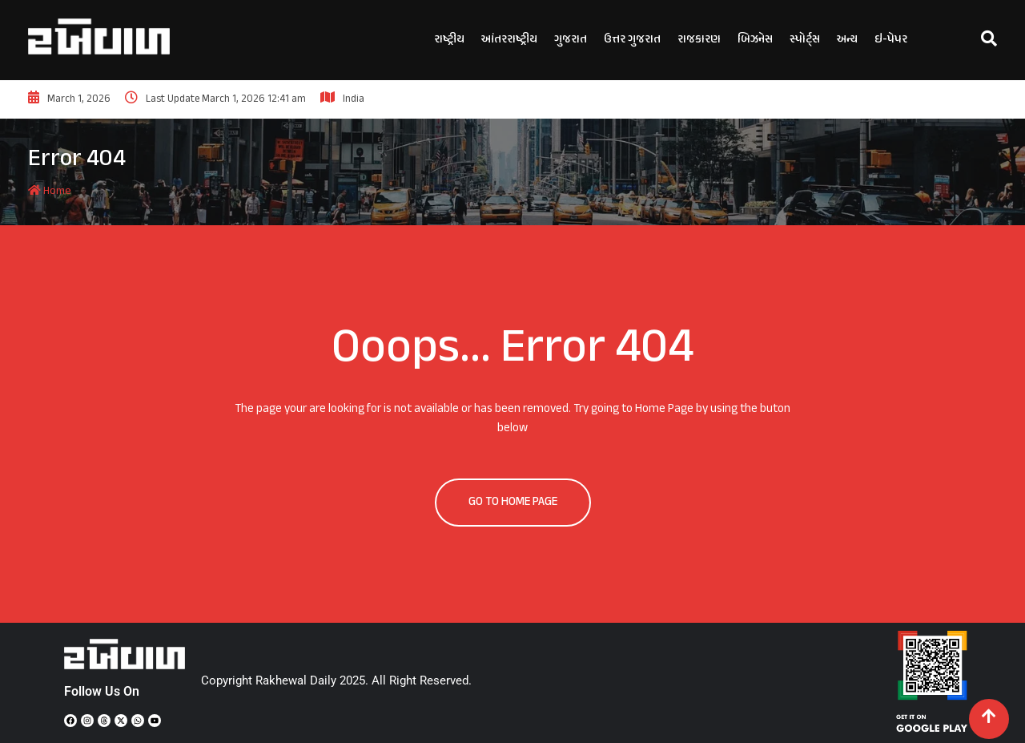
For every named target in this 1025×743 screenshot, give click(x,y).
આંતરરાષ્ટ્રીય (509, 39)
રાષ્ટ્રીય (449, 39)
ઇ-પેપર (890, 39)
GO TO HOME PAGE (512, 502)
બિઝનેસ (755, 39)
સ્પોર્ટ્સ (805, 39)
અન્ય (847, 39)
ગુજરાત (570, 39)
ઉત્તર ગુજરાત (632, 39)
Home (49, 191)
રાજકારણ (699, 39)
